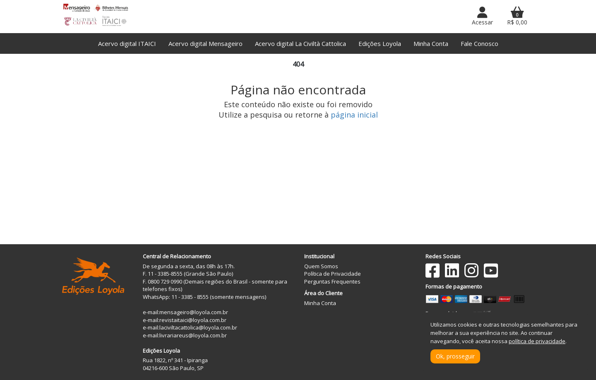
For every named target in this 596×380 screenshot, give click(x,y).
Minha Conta (430, 43)
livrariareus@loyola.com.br (193, 335)
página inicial (354, 115)
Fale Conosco (479, 43)
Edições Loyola (379, 43)
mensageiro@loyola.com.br (193, 312)
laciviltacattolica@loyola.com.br (198, 327)
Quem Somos (321, 266)
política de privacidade (537, 341)
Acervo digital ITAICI (127, 43)
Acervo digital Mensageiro (205, 43)
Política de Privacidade (332, 273)
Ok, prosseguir (455, 356)
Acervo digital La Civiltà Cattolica (300, 43)
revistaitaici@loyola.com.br (192, 320)
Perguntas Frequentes (332, 281)
